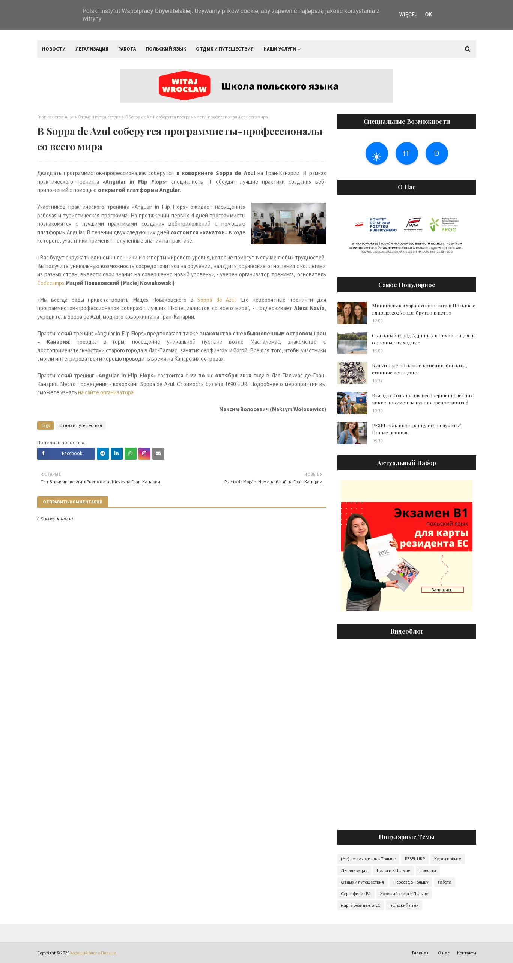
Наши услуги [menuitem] (279, 49)
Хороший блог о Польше (93, 953)
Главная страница (55, 117)
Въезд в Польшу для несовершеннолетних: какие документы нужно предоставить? (423, 399)
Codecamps (51, 282)
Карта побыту (447, 858)
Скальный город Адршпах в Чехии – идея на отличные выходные (424, 339)
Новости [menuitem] (54, 49)
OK (428, 15)
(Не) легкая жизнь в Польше (368, 858)
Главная (420, 953)
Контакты (466, 953)
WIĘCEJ (408, 15)
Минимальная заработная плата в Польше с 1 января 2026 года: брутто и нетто (423, 309)
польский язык (404, 905)
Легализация (354, 870)
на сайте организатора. (107, 392)
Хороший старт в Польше (404, 893)
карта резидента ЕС (360, 905)
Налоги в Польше (393, 870)
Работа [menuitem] (127, 49)
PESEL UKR (415, 858)
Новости (428, 870)
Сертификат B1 (356, 893)
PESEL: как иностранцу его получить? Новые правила (417, 429)
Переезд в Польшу (411, 882)
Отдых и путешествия (99, 117)
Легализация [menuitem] (91, 49)
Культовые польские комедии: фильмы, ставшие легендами (419, 369)
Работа (444, 882)
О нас (444, 953)
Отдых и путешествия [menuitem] (225, 49)
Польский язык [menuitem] (166, 49)
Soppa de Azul (216, 299)
